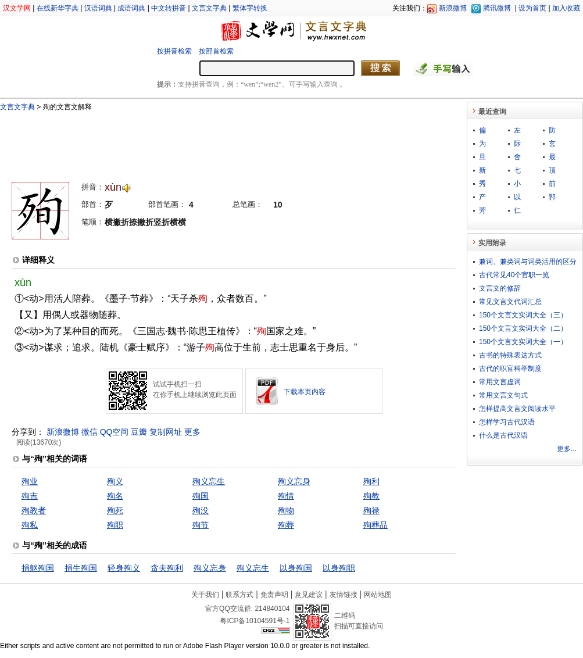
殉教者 (34, 510)
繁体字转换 (250, 8)
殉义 (115, 481)
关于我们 (205, 595)
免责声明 (274, 595)
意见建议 (309, 595)
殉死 (115, 510)
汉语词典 (98, 8)
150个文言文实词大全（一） (523, 342)
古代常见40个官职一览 (514, 275)
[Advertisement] (214, 141)
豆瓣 (139, 432)
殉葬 (286, 525)
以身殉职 (339, 568)
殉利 (371, 481)
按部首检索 (216, 51)
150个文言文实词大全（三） (523, 315)
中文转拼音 (168, 8)
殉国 (200, 495)
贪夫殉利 (167, 568)
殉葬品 (375, 525)
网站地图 (378, 595)
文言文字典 (209, 8)
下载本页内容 (305, 392)
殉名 (115, 495)
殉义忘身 (294, 481)
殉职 (115, 525)
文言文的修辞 (500, 288)
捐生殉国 (81, 568)
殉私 (30, 525)
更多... (567, 449)
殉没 (200, 510)
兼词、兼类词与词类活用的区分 (528, 262)
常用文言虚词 (500, 382)
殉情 (286, 495)
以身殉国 (296, 568)
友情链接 (343, 595)
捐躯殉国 (38, 568)
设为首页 (532, 8)
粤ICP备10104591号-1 (254, 621)
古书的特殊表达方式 (510, 355)
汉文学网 (17, 8)
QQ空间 (114, 432)
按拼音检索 (174, 51)
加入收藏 (566, 8)
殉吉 (30, 495)
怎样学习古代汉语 (507, 422)
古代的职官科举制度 (510, 368)
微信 (89, 432)
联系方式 (239, 595)
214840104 (272, 609)
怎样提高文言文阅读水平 (517, 409)
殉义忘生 (208, 481)
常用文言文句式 (503, 395)
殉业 (30, 481)
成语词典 (131, 8)
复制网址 (165, 432)
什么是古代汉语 (503, 435)
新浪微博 (453, 8)
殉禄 (371, 510)
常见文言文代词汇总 (510, 302)
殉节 (200, 525)
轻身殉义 (124, 568)
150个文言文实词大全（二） (523, 328)
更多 (192, 432)
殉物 (286, 510)
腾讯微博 (497, 8)
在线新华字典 (57, 8)
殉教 (371, 495)
